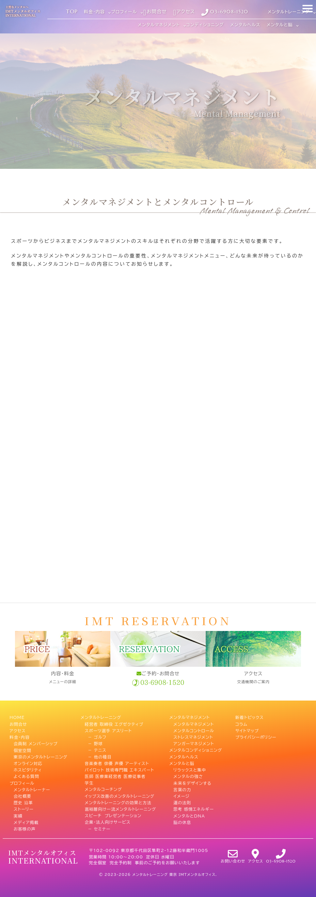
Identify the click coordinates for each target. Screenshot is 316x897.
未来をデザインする (192, 783)
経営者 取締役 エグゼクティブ (114, 724)
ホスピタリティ (28, 770)
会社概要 (22, 796)
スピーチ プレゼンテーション (113, 815)
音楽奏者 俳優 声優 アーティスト (117, 763)
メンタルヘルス (183, 756)
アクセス (18, 731)
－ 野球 (94, 743)
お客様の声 (25, 829)
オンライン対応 (28, 763)
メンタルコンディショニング (195, 750)
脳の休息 (182, 822)
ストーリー (23, 809)
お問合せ (18, 724)
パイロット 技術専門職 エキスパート (119, 770)
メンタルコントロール (193, 731)
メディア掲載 (26, 822)
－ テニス (95, 750)
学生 (89, 783)
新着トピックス (249, 717)
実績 (18, 815)
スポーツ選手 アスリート (108, 731)
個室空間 (22, 750)
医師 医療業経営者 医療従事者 (115, 776)
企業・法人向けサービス (107, 822)
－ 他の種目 (98, 756)
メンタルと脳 (181, 763)
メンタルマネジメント (189, 717)
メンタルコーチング (103, 789)
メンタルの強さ (188, 776)
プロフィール (22, 783)
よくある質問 (26, 776)
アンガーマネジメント (193, 743)
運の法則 (182, 802)
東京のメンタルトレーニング (40, 756)
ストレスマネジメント (193, 737)
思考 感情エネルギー (193, 809)
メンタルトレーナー (32, 789)
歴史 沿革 (23, 802)
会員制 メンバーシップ (36, 743)
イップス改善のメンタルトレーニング (120, 796)
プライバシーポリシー (255, 737)
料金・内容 (20, 737)
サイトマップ (247, 731)
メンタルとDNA (189, 815)
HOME (17, 717)
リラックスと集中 (189, 770)
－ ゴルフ (96, 737)
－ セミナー (98, 829)
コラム (241, 724)
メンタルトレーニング (101, 717)
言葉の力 (182, 789)
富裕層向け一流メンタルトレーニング (120, 809)
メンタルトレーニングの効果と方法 (118, 802)
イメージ (181, 796)
